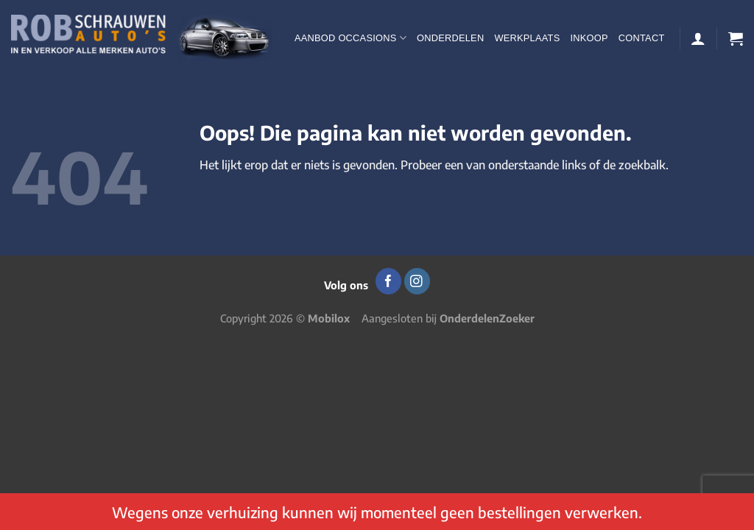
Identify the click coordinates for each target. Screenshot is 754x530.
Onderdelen (450, 37)
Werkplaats (527, 37)
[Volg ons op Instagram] (417, 281)
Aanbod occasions (350, 38)
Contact (642, 37)
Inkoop (588, 37)
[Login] (698, 38)
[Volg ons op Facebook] (388, 281)
